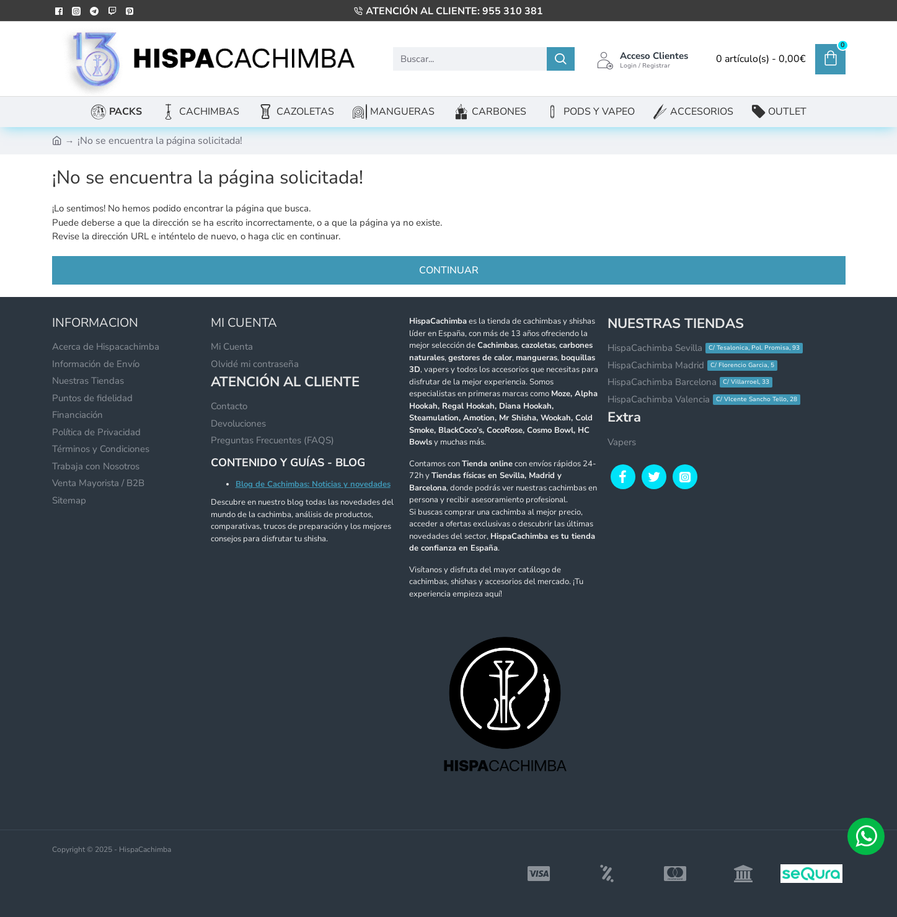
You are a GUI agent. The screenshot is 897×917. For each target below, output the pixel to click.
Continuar (449, 270)
